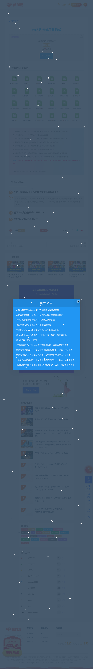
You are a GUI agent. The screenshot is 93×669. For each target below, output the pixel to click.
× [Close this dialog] (78, 301)
